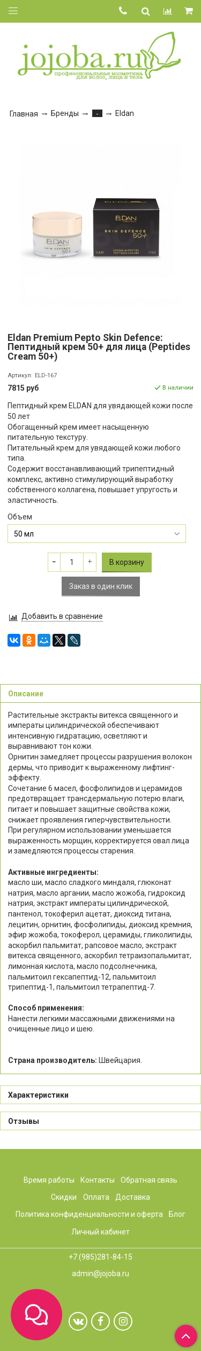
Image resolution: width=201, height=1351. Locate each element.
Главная (24, 114)
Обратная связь (149, 1180)
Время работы (49, 1180)
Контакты (97, 1180)
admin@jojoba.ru (100, 1273)
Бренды (65, 113)
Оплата (96, 1197)
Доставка (132, 1197)
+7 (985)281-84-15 (100, 1257)
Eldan (124, 113)
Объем (20, 517)
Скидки (64, 1197)
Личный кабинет (100, 1232)
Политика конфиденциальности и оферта (89, 1214)
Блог (177, 1214)
